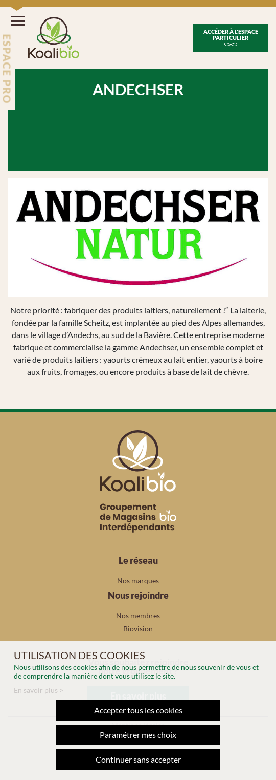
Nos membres (138, 615)
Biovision (138, 628)
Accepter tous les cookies (138, 710)
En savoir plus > (38, 690)
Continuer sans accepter (138, 759)
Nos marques (138, 580)
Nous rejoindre (138, 595)
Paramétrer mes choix (138, 735)
